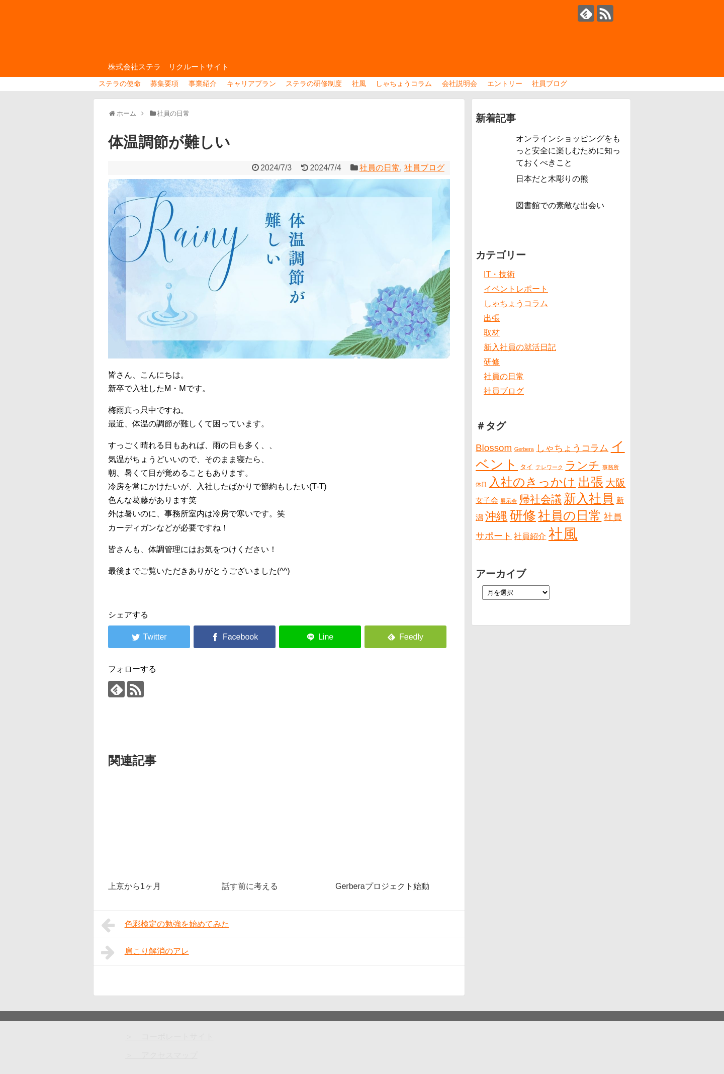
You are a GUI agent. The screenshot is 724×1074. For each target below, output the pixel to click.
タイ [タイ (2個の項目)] (526, 467)
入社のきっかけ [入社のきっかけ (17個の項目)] (532, 482)
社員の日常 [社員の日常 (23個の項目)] (569, 515)
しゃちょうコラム (404, 83)
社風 (359, 83)
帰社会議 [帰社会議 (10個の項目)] (540, 499)
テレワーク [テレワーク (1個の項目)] (549, 467)
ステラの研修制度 (314, 83)
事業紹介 (203, 83)
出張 (492, 318)
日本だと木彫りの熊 (552, 178)
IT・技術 (499, 274)
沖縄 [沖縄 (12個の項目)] (496, 516)
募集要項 (164, 83)
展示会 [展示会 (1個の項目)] (508, 501)
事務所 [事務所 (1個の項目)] (610, 467)
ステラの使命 (120, 83)
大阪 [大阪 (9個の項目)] (615, 482)
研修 (492, 361)
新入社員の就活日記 (520, 347)
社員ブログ (549, 83)
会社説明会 (459, 83)
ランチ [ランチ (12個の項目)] (582, 465)
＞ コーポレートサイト (169, 1036)
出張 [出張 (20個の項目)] (590, 482)
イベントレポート (516, 289)
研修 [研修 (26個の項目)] (523, 515)
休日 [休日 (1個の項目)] (481, 484)
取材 (492, 332)
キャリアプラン (251, 83)
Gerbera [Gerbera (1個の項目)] (524, 449)
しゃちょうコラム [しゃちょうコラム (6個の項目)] (572, 448)
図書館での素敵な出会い (560, 205)
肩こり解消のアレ (145, 952)
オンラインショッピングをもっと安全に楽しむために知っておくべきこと (568, 150)
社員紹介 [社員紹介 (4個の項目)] (530, 536)
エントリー (504, 83)
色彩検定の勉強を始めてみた (165, 925)
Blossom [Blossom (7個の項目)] (494, 447)
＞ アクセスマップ (161, 1055)
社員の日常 (379, 167)
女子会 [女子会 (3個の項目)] (487, 500)
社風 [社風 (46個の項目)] (563, 533)
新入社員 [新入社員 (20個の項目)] (589, 498)
